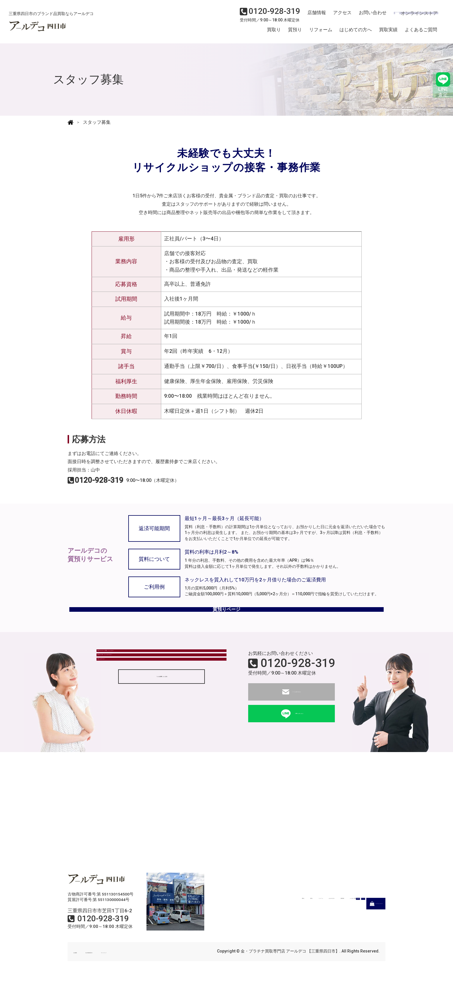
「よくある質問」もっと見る (161, 726)
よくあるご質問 (421, 32)
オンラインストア (412, 16)
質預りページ (226, 619)
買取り (274, 32)
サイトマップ (151, 966)
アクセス (339, 16)
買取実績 (388, 32)
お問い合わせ (368, 16)
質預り (295, 32)
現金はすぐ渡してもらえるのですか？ (140, 687)
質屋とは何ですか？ (121, 702)
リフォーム (320, 32)
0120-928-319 (298, 678)
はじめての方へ (355, 32)
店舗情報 (314, 16)
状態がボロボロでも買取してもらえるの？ (145, 671)
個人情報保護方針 (114, 966)
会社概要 (81, 966)
